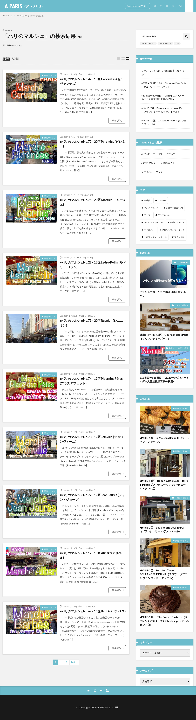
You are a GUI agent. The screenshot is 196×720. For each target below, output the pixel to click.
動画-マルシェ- (50, 75)
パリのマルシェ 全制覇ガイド (158, 162)
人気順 (15, 58)
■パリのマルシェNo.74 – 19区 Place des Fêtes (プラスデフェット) (91, 381)
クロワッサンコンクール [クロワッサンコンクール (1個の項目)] (155, 237)
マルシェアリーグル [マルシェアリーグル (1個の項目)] (153, 222)
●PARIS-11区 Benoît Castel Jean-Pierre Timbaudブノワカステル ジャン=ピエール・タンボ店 (164, 486)
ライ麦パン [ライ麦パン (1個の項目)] (149, 230)
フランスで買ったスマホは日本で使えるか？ (162, 72)
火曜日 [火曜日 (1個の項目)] (147, 200)
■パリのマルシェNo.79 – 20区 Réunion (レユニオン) (91, 323)
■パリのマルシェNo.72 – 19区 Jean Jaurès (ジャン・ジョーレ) (92, 497)
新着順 (6, 58)
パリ (177, 43)
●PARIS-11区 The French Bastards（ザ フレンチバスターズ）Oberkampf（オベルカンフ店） (164, 622)
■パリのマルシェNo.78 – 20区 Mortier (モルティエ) (93, 202)
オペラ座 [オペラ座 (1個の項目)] (162, 200)
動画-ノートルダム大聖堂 (178, 350)
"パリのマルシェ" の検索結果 (30, 15)
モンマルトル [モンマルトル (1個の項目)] (164, 215)
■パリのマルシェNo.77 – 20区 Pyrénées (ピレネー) (92, 144)
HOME (8, 15)
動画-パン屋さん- (181, 410)
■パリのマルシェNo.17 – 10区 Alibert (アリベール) (92, 555)
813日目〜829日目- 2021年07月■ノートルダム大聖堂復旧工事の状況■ (163, 97)
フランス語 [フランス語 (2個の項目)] (179, 237)
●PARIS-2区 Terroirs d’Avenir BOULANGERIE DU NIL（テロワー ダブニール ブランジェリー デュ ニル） (165, 575)
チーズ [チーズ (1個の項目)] (147, 215)
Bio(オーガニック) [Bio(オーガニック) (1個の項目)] (174, 207)
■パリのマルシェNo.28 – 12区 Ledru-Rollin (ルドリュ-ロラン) (93, 264)
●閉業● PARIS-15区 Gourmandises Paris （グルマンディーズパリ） (164, 85)
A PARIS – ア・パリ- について (158, 154)
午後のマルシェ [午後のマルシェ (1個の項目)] (177, 222)
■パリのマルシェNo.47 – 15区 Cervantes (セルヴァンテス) (91, 81)
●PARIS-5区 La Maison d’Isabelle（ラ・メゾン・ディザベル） (165, 441)
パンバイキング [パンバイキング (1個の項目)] (151, 207)
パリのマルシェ (165, 43)
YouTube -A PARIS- (137, 5)
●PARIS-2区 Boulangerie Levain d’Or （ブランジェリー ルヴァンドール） (163, 110)
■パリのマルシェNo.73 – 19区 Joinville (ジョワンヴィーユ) (91, 439)
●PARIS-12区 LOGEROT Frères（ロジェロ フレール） (163, 122)
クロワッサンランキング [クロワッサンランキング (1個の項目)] (173, 230)
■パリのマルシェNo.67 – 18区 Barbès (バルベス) (93, 611)
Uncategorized (182, 264)
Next (73, 662)
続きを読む (117, 120)
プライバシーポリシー (153, 171)
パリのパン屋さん (148, 43)
